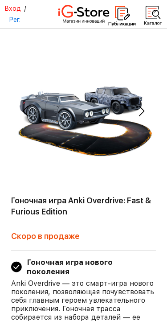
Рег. (14, 19)
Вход (12, 8)
